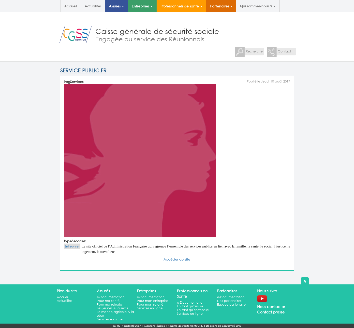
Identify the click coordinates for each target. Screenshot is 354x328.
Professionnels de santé (181, 6)
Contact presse (271, 312)
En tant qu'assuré (190, 306)
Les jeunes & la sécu (112, 308)
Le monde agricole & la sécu (115, 314)
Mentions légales (154, 326)
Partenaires (221, 6)
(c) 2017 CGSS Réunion (127, 326)
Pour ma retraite (109, 304)
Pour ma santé (108, 301)
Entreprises (142, 6)
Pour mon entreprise (152, 301)
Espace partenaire (231, 304)
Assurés (116, 6)
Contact (284, 51)
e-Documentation (110, 297)
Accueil (70, 6)
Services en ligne (109, 319)
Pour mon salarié (150, 304)
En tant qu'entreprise (193, 310)
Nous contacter (271, 306)
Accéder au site (176, 259)
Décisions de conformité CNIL (223, 326)
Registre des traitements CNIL (185, 326)
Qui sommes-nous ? (258, 6)
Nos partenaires (229, 301)
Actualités (93, 6)
